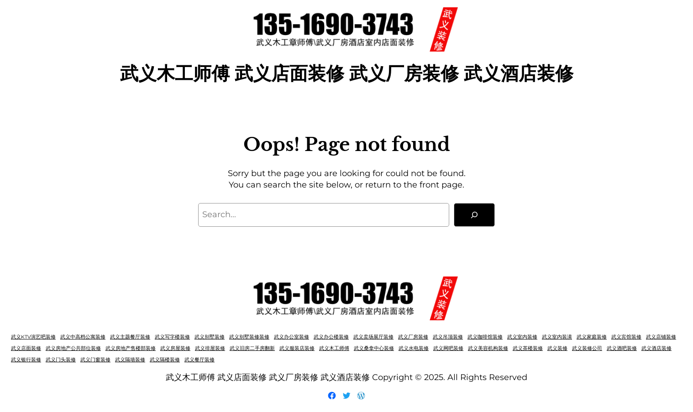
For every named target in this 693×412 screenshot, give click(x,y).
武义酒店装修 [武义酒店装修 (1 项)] (656, 348)
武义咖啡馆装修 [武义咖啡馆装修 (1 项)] (485, 337)
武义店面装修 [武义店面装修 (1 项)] (26, 348)
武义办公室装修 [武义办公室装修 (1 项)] (291, 337)
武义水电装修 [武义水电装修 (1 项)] (414, 348)
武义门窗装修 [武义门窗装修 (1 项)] (95, 360)
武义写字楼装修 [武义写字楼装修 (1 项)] (172, 337)
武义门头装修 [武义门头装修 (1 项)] (61, 360)
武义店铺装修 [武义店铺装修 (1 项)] (661, 337)
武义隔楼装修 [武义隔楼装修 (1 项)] (165, 360)
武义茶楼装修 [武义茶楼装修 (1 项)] (528, 348)
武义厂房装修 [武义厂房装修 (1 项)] (413, 337)
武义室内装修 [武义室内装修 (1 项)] (522, 337)
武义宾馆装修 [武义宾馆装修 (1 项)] (626, 337)
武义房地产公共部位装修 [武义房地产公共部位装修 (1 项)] (73, 348)
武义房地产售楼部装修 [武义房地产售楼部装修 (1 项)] (130, 348)
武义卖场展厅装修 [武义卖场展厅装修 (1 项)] (373, 337)
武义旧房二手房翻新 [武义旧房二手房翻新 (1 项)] (252, 348)
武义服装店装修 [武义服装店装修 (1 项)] (297, 348)
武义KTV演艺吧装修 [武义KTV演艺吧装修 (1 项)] (33, 337)
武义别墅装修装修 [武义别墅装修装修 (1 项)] (249, 337)
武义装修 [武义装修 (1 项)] (557, 348)
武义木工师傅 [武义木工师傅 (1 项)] (334, 348)
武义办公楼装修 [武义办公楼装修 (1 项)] (331, 337)
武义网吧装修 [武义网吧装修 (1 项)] (448, 348)
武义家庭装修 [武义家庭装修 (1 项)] (592, 337)
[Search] (474, 215)
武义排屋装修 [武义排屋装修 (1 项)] (210, 348)
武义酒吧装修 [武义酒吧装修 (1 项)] (622, 348)
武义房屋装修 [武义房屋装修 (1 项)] (175, 348)
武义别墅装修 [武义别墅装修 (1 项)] (209, 337)
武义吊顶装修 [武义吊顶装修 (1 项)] (448, 337)
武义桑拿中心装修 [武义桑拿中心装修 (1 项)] (374, 348)
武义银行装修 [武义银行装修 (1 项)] (26, 360)
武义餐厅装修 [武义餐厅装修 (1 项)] (199, 360)
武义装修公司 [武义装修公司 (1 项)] (587, 348)
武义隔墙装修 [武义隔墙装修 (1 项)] (130, 360)
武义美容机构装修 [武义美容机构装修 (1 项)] (488, 348)
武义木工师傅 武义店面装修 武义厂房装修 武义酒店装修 (346, 73)
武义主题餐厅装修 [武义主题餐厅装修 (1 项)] (130, 337)
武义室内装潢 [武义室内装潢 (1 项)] (557, 337)
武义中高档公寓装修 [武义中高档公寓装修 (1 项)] (82, 337)
